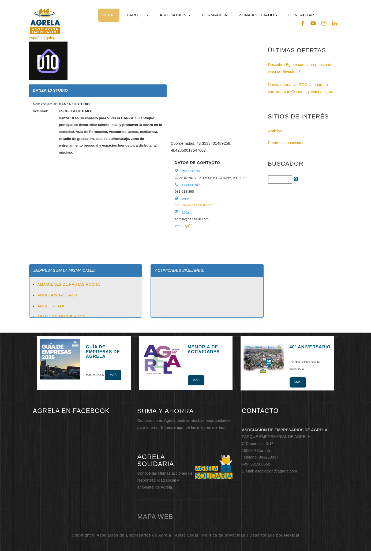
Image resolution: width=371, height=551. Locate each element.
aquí (181, 427)
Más (113, 375)
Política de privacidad (223, 535)
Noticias (275, 131)
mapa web (155, 516)
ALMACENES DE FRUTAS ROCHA (68, 284)
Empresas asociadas (286, 143)
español (36, 38)
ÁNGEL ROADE (51, 306)
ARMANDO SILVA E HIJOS (61, 317)
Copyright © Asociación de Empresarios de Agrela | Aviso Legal (135, 535)
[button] (137, 15)
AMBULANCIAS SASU (57, 295)
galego (52, 38)
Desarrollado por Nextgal (274, 535)
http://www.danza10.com (194, 205)
